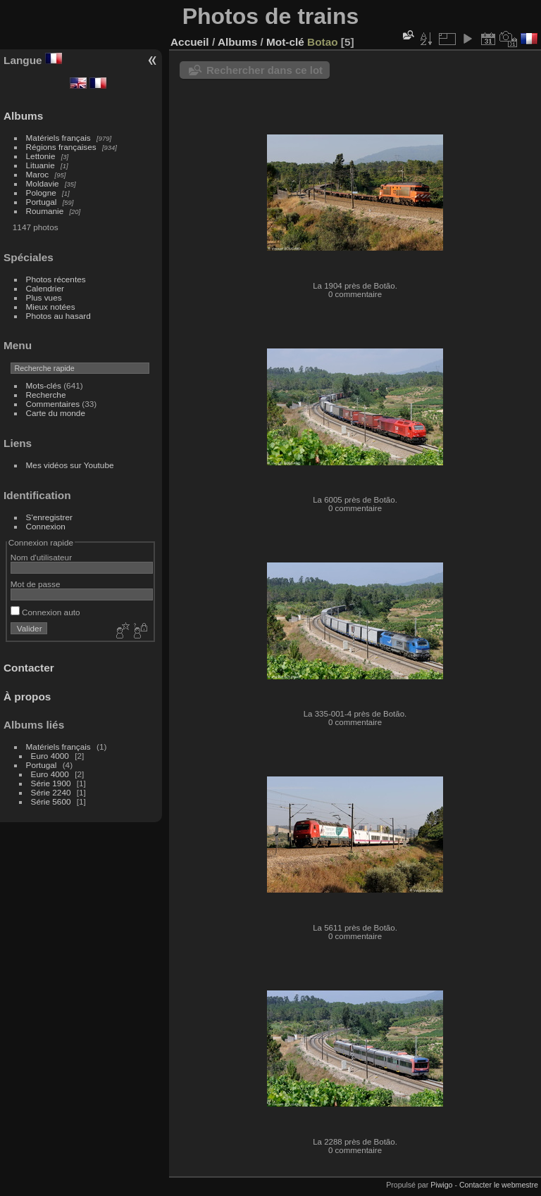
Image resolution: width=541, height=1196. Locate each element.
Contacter (29, 668)
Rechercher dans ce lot (264, 70)
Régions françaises (61, 146)
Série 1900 (51, 783)
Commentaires (53, 403)
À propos (27, 697)
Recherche (46, 394)
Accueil (189, 42)
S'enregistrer (49, 517)
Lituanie (40, 165)
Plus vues (44, 297)
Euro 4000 (50, 755)
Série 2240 (51, 792)
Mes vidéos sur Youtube (70, 465)
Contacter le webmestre (498, 1185)
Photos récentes (56, 279)
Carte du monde (55, 412)
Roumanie (45, 210)
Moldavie (42, 183)
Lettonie (41, 155)
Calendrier (45, 288)
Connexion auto (45, 612)
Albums (23, 116)
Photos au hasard (58, 315)
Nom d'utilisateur (41, 557)
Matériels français (58, 137)
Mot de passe (36, 583)
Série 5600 (51, 801)
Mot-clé (285, 42)
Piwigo (441, 1185)
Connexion (46, 526)
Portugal (41, 201)
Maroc (37, 174)
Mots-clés (43, 385)
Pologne (41, 192)
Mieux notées (50, 306)
